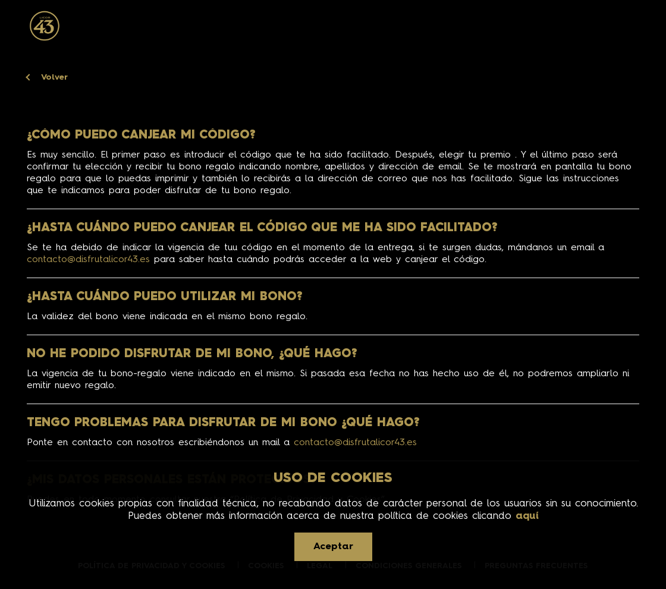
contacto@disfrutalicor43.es (88, 259)
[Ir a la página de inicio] (44, 26)
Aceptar (333, 547)
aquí (527, 516)
